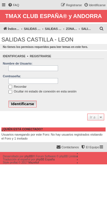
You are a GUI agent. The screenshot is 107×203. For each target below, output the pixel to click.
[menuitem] (13, 5)
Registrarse (40, 56)
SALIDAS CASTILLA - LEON (37, 39)
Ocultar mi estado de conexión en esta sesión (42, 91)
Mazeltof (33, 162)
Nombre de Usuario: (17, 63)
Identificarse (14, 56)
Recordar (17, 86)
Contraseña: (12, 76)
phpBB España (45, 159)
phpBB (28, 156)
